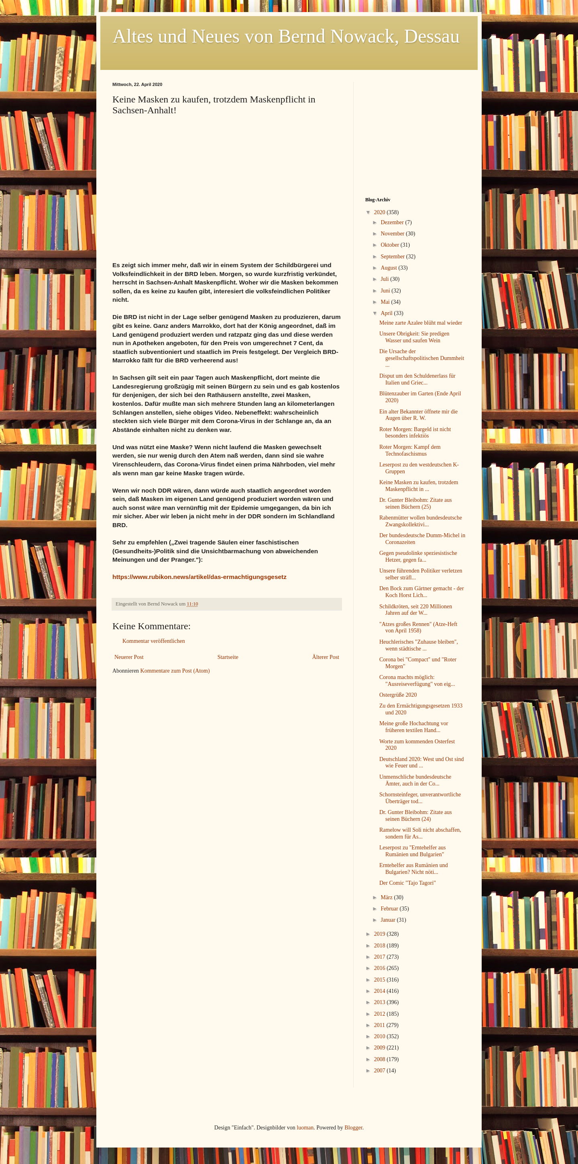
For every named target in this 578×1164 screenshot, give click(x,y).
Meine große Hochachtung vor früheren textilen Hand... (413, 726)
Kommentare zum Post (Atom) (175, 671)
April (387, 313)
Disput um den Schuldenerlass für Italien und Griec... (417, 379)
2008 (380, 1059)
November (393, 234)
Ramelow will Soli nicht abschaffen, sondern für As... (420, 833)
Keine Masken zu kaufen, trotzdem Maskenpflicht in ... (418, 485)
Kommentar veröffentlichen (153, 641)
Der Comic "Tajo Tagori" (407, 883)
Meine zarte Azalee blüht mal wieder (420, 323)
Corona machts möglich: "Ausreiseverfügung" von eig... (417, 680)
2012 (380, 1014)
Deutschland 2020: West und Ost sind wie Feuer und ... (421, 762)
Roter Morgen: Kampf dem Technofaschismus (410, 450)
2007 (380, 1071)
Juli (385, 279)
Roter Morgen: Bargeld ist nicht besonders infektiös (415, 432)
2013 (380, 1002)
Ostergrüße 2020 (398, 695)
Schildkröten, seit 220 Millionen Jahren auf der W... (415, 609)
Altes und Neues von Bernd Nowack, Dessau (286, 36)
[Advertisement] (415, 132)
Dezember (393, 222)
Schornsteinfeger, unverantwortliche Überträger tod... (420, 798)
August (389, 268)
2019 (380, 934)
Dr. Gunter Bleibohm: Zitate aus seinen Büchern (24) (415, 815)
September (393, 257)
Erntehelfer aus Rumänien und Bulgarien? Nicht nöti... (413, 868)
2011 (380, 1025)
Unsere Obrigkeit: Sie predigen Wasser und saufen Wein (414, 337)
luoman (305, 1128)
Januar (389, 920)
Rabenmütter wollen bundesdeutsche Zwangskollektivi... (420, 521)
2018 (380, 946)
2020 (380, 212)
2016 (380, 968)
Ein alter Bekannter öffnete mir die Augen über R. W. (418, 415)
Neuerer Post (129, 657)
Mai (386, 302)
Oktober (390, 245)
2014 (380, 991)
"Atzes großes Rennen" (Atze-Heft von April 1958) (418, 627)
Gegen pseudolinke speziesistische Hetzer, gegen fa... (418, 556)
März (387, 897)
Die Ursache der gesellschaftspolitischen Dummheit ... (421, 358)
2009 (380, 1048)
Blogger (353, 1128)
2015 (380, 980)
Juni (386, 291)
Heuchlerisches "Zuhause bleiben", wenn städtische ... (418, 645)
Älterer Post (325, 657)
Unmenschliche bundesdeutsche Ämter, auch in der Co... (415, 780)
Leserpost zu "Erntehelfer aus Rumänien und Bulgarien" (412, 851)
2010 (380, 1036)
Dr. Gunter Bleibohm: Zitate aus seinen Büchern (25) (415, 503)
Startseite (228, 657)
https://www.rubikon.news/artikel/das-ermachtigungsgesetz (199, 576)
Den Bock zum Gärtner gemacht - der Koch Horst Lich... (421, 591)
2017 (380, 957)
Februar (390, 909)
